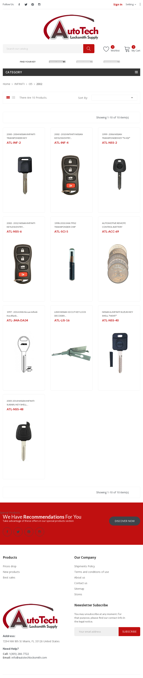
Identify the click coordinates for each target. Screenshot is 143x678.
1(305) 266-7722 (19, 651)
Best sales (9, 575)
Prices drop (9, 564)
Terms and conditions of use (91, 569)
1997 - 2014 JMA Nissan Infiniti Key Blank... (22, 314)
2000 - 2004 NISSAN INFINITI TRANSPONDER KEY (21, 136)
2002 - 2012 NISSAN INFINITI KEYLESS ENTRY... (21, 225)
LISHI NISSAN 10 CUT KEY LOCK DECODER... (70, 314)
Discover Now (125, 518)
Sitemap (79, 586)
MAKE (45, 61)
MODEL (73, 61)
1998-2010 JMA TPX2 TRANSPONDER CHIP (65, 225)
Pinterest (32, 4)
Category (14, 72)
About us (79, 575)
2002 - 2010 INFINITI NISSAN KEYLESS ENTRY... (68, 136)
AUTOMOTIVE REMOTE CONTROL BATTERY (114, 225)
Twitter (25, 4)
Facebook (19, 4)
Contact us (80, 581)
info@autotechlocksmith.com (29, 655)
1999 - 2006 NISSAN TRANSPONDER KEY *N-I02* (116, 136)
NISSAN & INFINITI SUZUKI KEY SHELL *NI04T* (117, 314)
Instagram (39, 4)
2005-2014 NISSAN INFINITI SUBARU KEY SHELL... (20, 402)
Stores (78, 592)
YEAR (99, 61)
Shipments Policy (84, 564)
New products (11, 569)
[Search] (48, 48)
